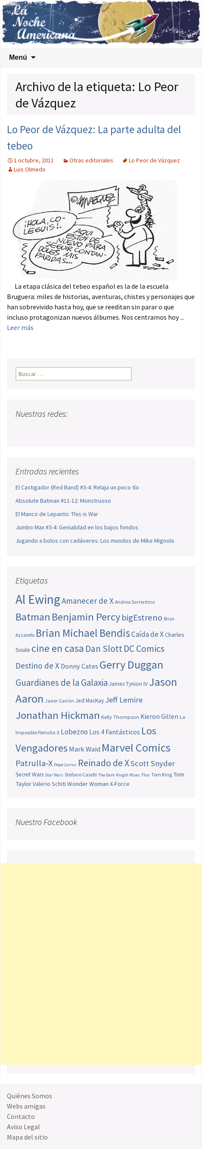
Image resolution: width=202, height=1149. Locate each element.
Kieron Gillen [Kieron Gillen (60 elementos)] (159, 716)
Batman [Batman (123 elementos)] (33, 616)
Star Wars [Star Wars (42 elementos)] (54, 775)
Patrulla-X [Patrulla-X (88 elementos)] (34, 763)
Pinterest (72, 430)
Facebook (23, 430)
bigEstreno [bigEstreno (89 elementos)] (141, 617)
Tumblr (88, 430)
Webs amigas (26, 1106)
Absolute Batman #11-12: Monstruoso (63, 500)
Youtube (55, 430)
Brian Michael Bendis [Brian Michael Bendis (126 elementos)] (83, 633)
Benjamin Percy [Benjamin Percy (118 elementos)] (86, 616)
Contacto (21, 1116)
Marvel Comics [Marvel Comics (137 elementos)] (136, 747)
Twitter (39, 430)
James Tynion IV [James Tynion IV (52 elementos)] (128, 684)
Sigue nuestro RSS (104, 430)
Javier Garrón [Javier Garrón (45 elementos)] (59, 701)
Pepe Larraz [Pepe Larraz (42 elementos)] (65, 764)
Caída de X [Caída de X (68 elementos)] (147, 634)
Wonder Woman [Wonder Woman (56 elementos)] (88, 784)
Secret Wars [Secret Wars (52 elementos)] (30, 774)
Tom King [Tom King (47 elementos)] (161, 774)
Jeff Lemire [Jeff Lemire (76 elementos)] (124, 700)
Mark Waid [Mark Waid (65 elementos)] (84, 749)
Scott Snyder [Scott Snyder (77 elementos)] (153, 763)
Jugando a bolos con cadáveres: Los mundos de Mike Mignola (95, 540)
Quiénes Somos (29, 1095)
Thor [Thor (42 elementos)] (145, 775)
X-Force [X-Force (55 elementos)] (120, 784)
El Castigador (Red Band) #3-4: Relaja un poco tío (77, 487)
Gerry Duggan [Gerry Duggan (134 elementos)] (131, 664)
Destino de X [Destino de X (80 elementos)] (37, 665)
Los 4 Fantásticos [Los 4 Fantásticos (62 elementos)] (114, 731)
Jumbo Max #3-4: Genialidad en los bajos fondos (77, 527)
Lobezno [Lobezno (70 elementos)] (74, 731)
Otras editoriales (91, 160)
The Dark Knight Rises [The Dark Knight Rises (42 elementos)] (119, 775)
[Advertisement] (101, 964)
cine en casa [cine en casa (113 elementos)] (57, 648)
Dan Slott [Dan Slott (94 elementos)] (103, 648)
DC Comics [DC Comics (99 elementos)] (144, 648)
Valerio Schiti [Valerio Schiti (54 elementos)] (49, 784)
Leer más (20, 327)
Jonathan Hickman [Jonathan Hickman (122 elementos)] (58, 715)
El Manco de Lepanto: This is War (57, 514)
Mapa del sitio (27, 1137)
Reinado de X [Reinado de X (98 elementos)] (103, 763)
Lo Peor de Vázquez (154, 160)
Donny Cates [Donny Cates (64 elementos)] (79, 666)
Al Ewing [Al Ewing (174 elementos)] (38, 599)
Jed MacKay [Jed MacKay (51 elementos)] (89, 700)
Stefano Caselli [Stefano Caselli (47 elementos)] (81, 774)
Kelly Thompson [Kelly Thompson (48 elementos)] (120, 717)
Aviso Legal (23, 1126)
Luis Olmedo (30, 169)
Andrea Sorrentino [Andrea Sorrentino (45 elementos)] (135, 602)
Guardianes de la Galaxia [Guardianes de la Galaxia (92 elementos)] (62, 682)
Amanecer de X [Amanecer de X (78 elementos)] (88, 601)
